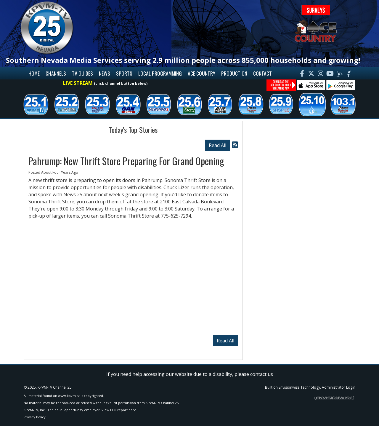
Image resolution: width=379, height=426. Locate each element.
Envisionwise (289, 387)
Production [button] (234, 73)
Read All (217, 145)
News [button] (104, 73)
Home (34, 73)
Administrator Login (338, 387)
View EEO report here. (119, 410)
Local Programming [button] (160, 73)
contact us (261, 374)
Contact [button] (262, 73)
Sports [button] (124, 73)
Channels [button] (56, 73)
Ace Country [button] (201, 73)
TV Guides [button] (82, 73)
